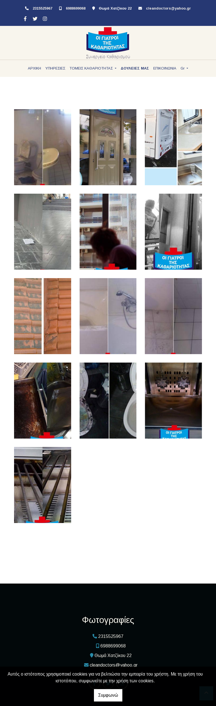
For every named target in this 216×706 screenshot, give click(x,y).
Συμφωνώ (108, 695)
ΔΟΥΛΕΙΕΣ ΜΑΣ (135, 68)
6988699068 (76, 8)
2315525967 (42, 8)
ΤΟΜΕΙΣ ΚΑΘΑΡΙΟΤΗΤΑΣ (91, 68)
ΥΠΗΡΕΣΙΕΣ (55, 68)
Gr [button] (183, 68)
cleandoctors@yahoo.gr (168, 8)
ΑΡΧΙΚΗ (34, 68)
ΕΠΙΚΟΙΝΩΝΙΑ (164, 68)
